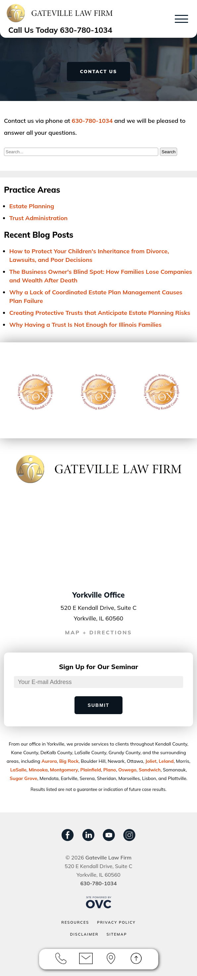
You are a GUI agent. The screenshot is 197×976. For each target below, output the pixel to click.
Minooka (38, 770)
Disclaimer (84, 934)
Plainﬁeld (90, 770)
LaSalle (18, 770)
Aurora (49, 761)
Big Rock (69, 761)
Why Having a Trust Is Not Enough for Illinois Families (85, 324)
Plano (109, 770)
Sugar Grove (23, 778)
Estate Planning (31, 206)
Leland (166, 761)
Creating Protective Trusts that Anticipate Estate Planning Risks (99, 313)
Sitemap (117, 934)
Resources (75, 922)
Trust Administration (38, 218)
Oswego (127, 770)
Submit (99, 705)
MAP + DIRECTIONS (98, 632)
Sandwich (150, 770)
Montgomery (64, 770)
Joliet (151, 761)
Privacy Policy (116, 922)
